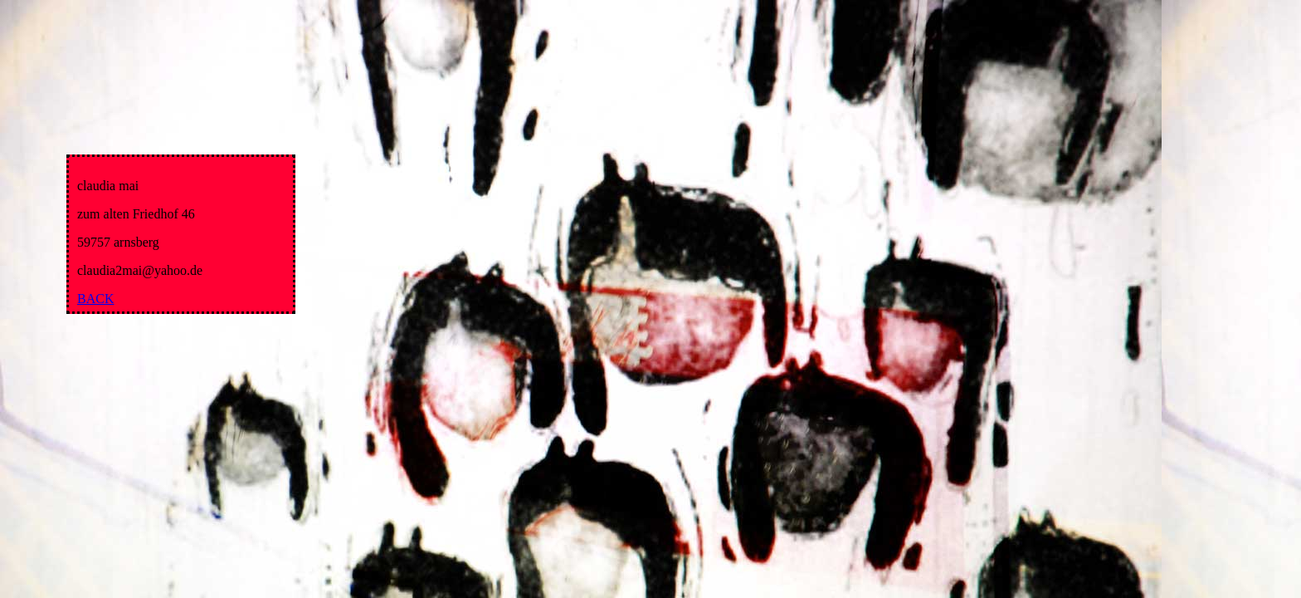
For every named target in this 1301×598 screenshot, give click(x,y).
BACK (95, 299)
